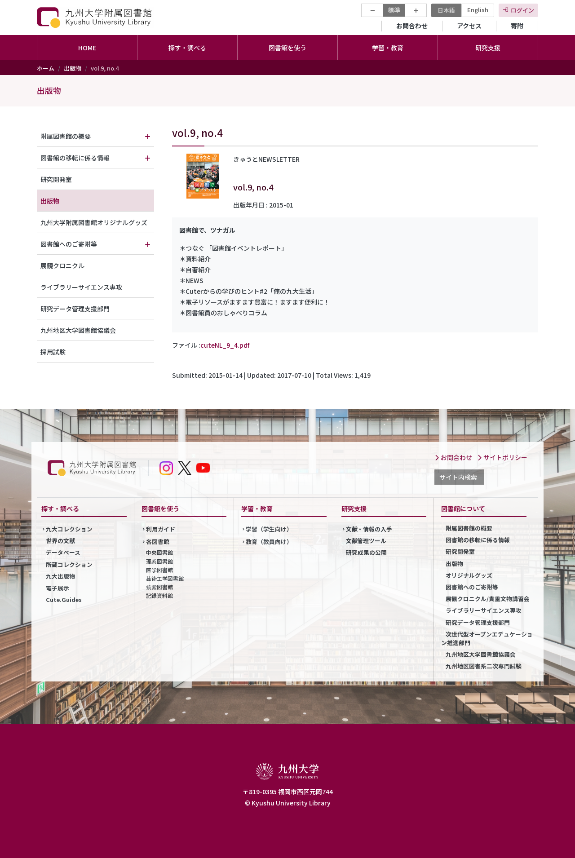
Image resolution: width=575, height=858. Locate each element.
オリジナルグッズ (469, 575)
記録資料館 (159, 595)
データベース (63, 552)
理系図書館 (159, 561)
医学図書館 (159, 570)
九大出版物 (60, 576)
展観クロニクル (62, 265)
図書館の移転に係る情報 (75, 157)
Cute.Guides (64, 599)
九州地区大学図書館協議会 (78, 330)
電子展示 (57, 588)
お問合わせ (412, 25)
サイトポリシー (502, 457)
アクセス (469, 25)
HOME (87, 47)
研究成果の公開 (366, 552)
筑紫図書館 (159, 587)
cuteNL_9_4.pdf (224, 345)
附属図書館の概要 (65, 136)
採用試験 (53, 351)
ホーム (45, 68)
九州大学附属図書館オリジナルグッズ (93, 222)
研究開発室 (56, 179)
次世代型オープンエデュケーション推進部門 (487, 638)
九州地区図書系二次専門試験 (484, 666)
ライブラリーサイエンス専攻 (81, 287)
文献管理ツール (366, 540)
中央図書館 (159, 552)
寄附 (517, 25)
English (477, 9)
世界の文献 (60, 540)
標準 (394, 9)
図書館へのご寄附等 (68, 243)
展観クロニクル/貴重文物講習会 (488, 598)
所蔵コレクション (69, 564)
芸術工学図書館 (165, 578)
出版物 (72, 68)
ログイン (522, 10)
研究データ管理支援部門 (75, 308)
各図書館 (157, 541)
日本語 (446, 10)
